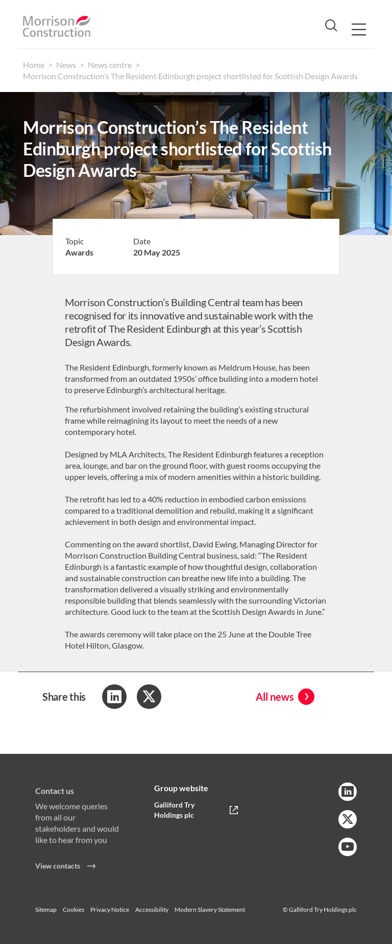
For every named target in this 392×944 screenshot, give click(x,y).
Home (33, 65)
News (66, 65)
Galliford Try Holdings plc (174, 809)
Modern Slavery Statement (210, 909)
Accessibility (151, 909)
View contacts (57, 869)
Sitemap (46, 909)
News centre (110, 65)
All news (275, 696)
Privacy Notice (109, 909)
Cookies (73, 909)
